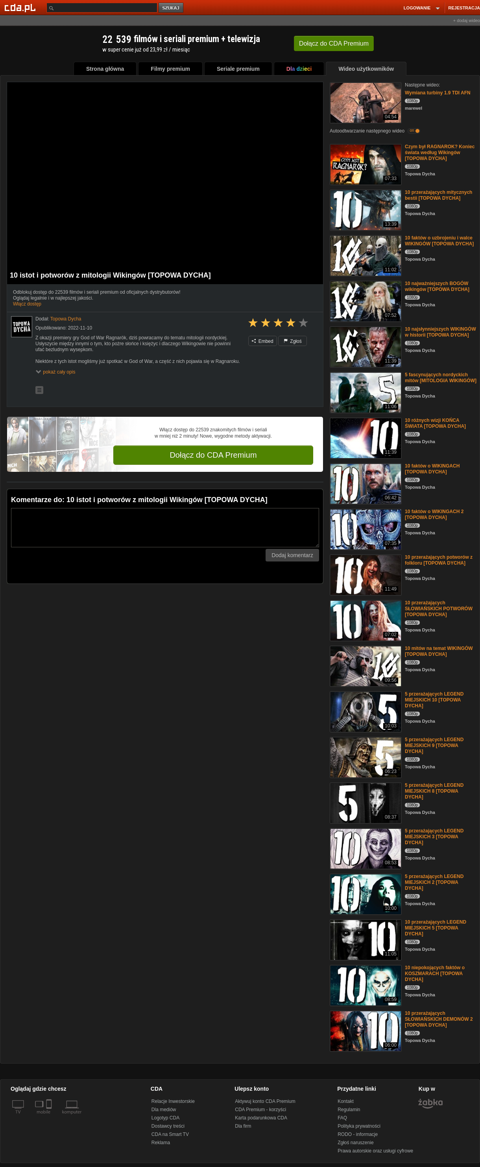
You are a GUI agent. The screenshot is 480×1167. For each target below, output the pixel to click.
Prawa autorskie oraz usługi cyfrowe (375, 1151)
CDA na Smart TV (170, 1134)
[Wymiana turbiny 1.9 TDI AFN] (365, 102)
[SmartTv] (49, 1116)
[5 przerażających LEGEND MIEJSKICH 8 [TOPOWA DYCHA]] (365, 802)
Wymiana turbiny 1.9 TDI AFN (438, 93)
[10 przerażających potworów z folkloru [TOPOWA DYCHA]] (365, 574)
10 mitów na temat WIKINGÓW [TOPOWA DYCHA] (439, 651)
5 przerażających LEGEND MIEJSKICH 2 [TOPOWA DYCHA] (434, 882)
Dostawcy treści (168, 1126)
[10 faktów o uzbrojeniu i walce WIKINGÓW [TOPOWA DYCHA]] (365, 255)
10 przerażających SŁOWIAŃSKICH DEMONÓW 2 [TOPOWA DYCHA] (439, 1019)
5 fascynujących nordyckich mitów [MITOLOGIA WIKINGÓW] (440, 377)
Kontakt (346, 1101)
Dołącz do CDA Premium (213, 455)
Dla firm (243, 1126)
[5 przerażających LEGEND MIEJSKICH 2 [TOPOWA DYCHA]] (365, 893)
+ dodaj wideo (466, 20)
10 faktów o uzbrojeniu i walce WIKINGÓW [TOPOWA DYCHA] (439, 241)
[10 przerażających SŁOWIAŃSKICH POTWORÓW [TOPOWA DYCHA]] (365, 620)
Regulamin (349, 1109)
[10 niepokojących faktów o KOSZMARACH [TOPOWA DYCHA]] (365, 985)
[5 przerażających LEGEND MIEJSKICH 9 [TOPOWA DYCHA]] (365, 757)
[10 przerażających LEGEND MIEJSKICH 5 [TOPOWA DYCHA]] (365, 939)
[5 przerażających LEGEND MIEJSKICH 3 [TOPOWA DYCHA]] (365, 848)
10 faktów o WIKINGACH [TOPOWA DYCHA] (432, 469)
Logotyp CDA (165, 1118)
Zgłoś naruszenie (355, 1142)
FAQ (342, 1118)
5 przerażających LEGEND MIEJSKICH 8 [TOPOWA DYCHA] (434, 791)
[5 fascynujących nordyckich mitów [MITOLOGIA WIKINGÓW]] (365, 392)
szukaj (172, 8)
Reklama (160, 1142)
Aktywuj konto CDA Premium (265, 1101)
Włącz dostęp (27, 304)
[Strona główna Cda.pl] (21, 7)
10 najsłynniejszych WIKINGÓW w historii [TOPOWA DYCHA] (440, 332)
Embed (262, 341)
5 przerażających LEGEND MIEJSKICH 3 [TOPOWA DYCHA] (434, 836)
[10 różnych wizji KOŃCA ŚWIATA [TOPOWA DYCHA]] (365, 437)
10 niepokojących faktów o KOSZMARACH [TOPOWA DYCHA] (435, 973)
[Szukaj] (101, 8)
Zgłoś (293, 341)
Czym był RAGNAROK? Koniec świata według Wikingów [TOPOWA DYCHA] (439, 152)
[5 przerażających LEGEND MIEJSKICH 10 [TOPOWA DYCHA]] (365, 711)
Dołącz (334, 43)
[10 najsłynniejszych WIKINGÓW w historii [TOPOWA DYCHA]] (365, 346)
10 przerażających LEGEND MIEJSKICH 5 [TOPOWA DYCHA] (435, 928)
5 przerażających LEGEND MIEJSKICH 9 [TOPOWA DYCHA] (434, 745)
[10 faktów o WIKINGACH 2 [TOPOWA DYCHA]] (365, 529)
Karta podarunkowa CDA (261, 1118)
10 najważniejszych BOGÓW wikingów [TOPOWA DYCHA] (437, 286)
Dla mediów (163, 1109)
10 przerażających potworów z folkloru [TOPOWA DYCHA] (439, 560)
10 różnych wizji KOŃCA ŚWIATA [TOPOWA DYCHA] (435, 423)
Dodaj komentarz (292, 555)
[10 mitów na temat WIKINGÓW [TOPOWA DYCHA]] (365, 665)
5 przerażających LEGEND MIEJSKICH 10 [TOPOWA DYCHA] (434, 700)
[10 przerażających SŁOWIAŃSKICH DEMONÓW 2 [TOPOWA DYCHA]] (365, 1030)
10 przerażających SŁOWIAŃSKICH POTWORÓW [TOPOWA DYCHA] (439, 608)
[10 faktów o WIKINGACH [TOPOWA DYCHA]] (365, 483)
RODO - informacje (358, 1134)
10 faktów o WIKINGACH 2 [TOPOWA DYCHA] (434, 514)
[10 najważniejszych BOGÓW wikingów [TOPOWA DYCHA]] (365, 300)
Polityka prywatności (359, 1126)
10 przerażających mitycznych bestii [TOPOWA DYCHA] (438, 195)
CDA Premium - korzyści (260, 1109)
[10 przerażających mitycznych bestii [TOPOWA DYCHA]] (365, 209)
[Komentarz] (165, 527)
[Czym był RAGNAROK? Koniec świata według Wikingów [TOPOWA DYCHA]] (365, 164)
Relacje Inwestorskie (173, 1101)
